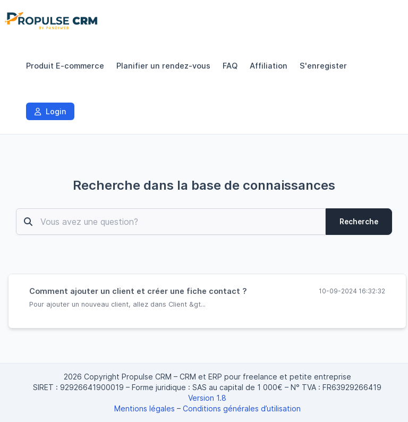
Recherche (358, 221)
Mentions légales (144, 408)
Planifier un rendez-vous (163, 66)
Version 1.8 (207, 397)
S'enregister (323, 66)
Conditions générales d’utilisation (242, 408)
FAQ (230, 66)
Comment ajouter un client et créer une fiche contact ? (138, 291)
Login (50, 111)
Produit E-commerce (65, 66)
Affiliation (268, 66)
